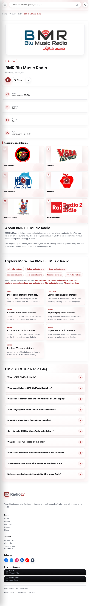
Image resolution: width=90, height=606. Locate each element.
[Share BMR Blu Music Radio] (18, 79)
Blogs (6, 530)
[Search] (77, 5)
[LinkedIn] (22, 560)
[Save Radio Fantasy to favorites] (5, 149)
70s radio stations (73, 275)
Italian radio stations (35, 269)
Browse (7, 522)
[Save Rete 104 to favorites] (48, 175)
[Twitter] (11, 560)
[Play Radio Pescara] (23, 180)
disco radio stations (57, 269)
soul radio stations (34, 275)
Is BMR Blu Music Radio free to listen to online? (29, 420)
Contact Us (8, 549)
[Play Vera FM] (66, 154)
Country (12, 14)
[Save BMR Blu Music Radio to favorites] (28, 79)
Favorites (7, 524)
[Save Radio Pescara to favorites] (5, 175)
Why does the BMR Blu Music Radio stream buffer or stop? (34, 463)
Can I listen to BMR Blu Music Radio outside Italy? (30, 431)
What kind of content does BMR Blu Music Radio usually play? (36, 399)
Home (4, 14)
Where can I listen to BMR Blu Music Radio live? (29, 388)
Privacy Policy (9, 540)
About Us (8, 543)
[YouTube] (27, 560)
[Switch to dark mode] (85, 4)
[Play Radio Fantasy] (23, 154)
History (7, 527)
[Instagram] (17, 560)
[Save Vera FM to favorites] (48, 149)
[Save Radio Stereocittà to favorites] (5, 201)
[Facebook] (6, 560)
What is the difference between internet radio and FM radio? (35, 452)
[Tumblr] (32, 560)
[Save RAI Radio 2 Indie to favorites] (48, 201)
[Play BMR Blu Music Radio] (8, 79)
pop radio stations (14, 275)
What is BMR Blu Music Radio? (21, 377)
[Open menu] (4, 4)
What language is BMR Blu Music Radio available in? (31, 409)
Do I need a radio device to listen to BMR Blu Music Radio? (34, 474)
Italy (20, 14)
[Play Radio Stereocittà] (23, 206)
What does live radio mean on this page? (26, 442)
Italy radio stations (14, 269)
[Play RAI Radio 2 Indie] (66, 206)
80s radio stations (54, 275)
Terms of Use (9, 546)
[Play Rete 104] (66, 180)
